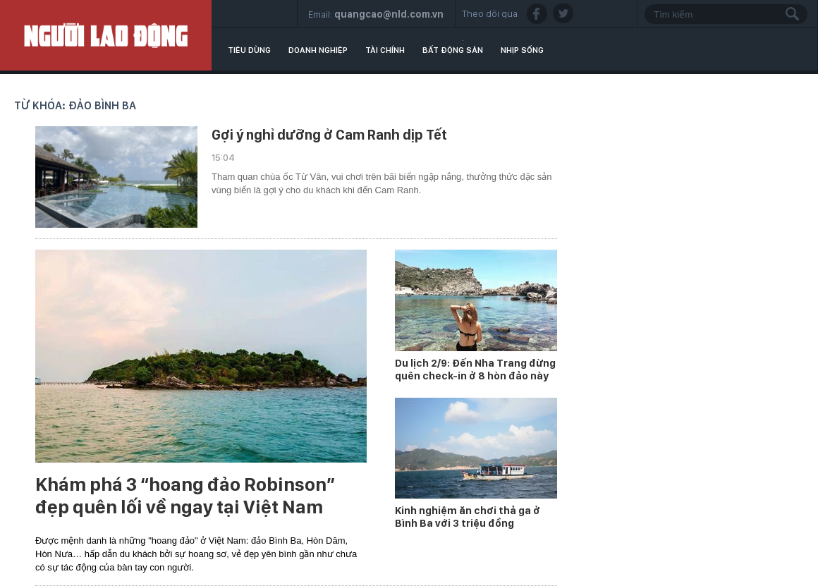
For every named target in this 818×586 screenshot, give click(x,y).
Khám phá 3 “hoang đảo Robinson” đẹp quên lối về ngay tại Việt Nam (185, 495)
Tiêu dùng (249, 50)
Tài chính (385, 50)
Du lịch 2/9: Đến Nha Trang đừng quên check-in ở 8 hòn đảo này (475, 369)
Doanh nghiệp (318, 50)
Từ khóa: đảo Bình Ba (75, 105)
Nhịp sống (522, 50)
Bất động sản (452, 50)
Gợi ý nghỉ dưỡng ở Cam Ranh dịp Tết (329, 134)
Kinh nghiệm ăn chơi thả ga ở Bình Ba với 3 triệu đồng (467, 517)
